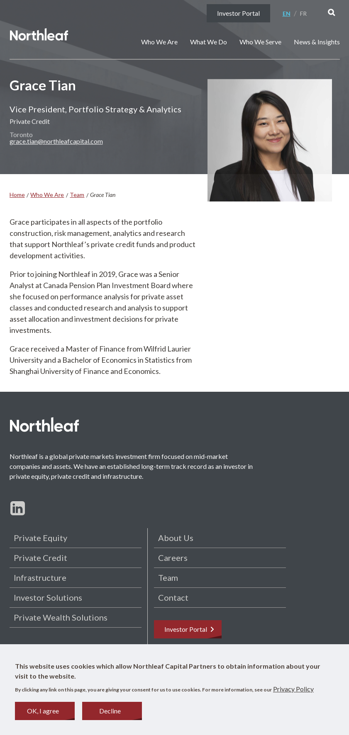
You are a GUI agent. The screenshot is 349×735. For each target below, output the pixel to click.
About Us (175, 538)
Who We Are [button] (159, 42)
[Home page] (39, 35)
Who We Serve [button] (260, 42)
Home (17, 194)
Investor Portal (238, 13)
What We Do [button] (208, 42)
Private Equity (40, 538)
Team (77, 194)
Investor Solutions (48, 597)
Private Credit (40, 558)
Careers (173, 558)
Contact (173, 597)
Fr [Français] (303, 13)
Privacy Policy (293, 690)
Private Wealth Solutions (60, 617)
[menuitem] (290, 13)
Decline (110, 712)
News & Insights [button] (317, 42)
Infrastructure (40, 577)
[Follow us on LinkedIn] (17, 508)
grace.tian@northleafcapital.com (56, 143)
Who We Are (47, 194)
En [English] (286, 13)
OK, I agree (43, 712)
